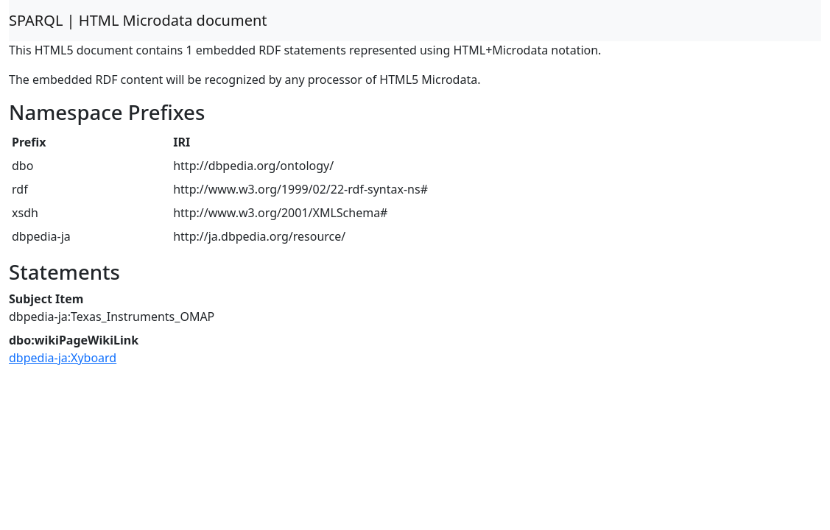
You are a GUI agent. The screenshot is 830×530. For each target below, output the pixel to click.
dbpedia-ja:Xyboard (62, 358)
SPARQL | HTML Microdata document (138, 20)
